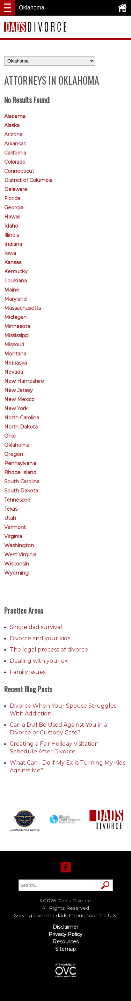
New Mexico (19, 399)
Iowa (10, 253)
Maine (11, 290)
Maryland (15, 299)
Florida (12, 198)
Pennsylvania (20, 463)
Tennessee (17, 500)
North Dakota (21, 427)
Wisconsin (16, 564)
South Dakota (21, 491)
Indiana (13, 244)
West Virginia (20, 554)
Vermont (15, 527)
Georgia (13, 207)
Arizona (13, 134)
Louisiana (15, 280)
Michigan (15, 317)
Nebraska (15, 363)
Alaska (12, 125)
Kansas (12, 262)
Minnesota (17, 326)
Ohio (10, 436)
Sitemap (65, 949)
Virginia (13, 536)
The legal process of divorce (49, 649)
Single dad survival (36, 627)
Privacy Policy (65, 934)
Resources (66, 941)
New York (16, 408)
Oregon (13, 454)
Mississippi (16, 335)
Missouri (14, 344)
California (15, 153)
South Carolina (21, 481)
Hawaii (12, 217)
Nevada (13, 372)
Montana (15, 354)
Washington (19, 545)
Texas (10, 509)
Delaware (15, 189)
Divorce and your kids (40, 638)
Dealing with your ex (39, 660)
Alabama (15, 116)
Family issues (27, 672)
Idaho (11, 226)
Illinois (11, 235)
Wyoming (16, 573)
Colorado (15, 162)
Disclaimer (65, 927)
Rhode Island (20, 472)
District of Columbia (28, 180)
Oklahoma (16, 445)
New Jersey (18, 390)
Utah (10, 518)
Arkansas (15, 143)
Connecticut (19, 171)
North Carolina (21, 417)
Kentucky (16, 271)
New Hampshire (24, 381)
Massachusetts (22, 308)
